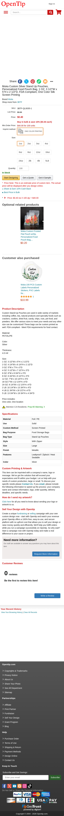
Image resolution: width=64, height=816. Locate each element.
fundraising (22, 513)
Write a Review (47, 596)
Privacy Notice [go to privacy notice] (11, 675)
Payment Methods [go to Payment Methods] (13, 751)
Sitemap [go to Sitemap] (8, 692)
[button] (30, 131)
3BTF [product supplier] (19, 102)
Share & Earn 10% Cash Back (16, 189)
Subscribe (55, 777)
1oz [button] (20, 143)
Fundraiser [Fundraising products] (9, 713)
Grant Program (11, 722)
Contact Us (27, 484)
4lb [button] (38, 161)
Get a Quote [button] (28, 178)
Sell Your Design (12, 718)
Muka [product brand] (10, 99)
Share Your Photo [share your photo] (12, 684)
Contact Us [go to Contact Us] (10, 760)
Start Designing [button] (11, 178)
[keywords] (29, 12)
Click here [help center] (6, 501)
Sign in (52, 4)
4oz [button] (46, 143)
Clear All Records (30, 612)
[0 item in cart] (58, 13)
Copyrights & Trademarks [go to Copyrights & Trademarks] (16, 671)
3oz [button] (37, 143)
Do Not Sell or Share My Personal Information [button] (22, 790)
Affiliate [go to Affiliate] (8, 705)
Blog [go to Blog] (7, 726)
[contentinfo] (13, 4)
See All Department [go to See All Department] (13, 688)
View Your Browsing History (11, 612)
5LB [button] (47, 161)
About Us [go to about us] (9, 679)
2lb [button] (30, 161)
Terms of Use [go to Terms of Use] (10, 743)
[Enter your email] (26, 777)
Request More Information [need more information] (46, 554)
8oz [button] (29, 152)
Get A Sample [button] (45, 178)
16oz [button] (47, 152)
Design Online (11, 756)
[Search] (50, 12)
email (42, 484)
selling (33, 513)
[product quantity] (23, 168)
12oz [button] (38, 152)
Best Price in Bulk (11, 192)
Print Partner (10, 709)
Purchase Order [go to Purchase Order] (12, 739)
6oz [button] (20, 152)
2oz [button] (29, 143)
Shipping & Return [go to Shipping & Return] (13, 747)
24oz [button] (21, 161)
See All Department (5, 12)
